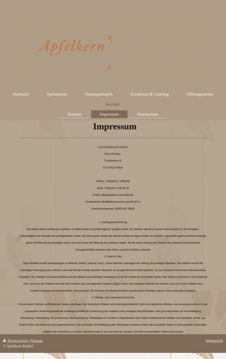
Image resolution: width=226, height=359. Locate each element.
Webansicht (214, 341)
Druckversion (16, 341)
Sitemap (37, 341)
